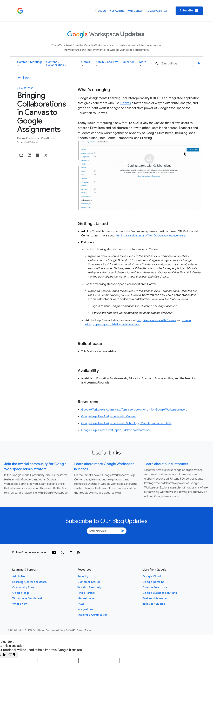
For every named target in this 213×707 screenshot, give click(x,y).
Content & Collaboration (56, 64)
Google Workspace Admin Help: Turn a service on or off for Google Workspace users (134, 409)
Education (128, 64)
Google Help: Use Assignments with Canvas (108, 416)
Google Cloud (151, 576)
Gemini (86, 64)
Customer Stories (88, 582)
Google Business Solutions (159, 593)
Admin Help (19, 576)
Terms (88, 630)
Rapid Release (49, 138)
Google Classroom (28, 138)
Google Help (20, 593)
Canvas (125, 103)
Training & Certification (92, 615)
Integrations (85, 609)
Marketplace (85, 598)
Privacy (80, 630)
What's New (20, 604)
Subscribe (189, 11)
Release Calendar (157, 10)
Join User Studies (153, 604)
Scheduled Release (27, 142)
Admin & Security (107, 64)
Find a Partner (86, 593)
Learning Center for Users (29, 582)
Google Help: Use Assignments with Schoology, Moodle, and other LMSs (126, 423)
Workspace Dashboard (27, 598)
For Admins (117, 10)
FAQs (80, 604)
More (142, 64)
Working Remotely (89, 587)
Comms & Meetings (29, 64)
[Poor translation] (12, 655)
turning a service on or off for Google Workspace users (150, 235)
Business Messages (155, 598)
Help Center (134, 10)
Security (82, 576)
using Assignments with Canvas (156, 320)
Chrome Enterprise (154, 587)
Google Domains (153, 582)
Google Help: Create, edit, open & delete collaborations (116, 430)
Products (100, 10)
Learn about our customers (166, 464)
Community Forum (24, 587)
